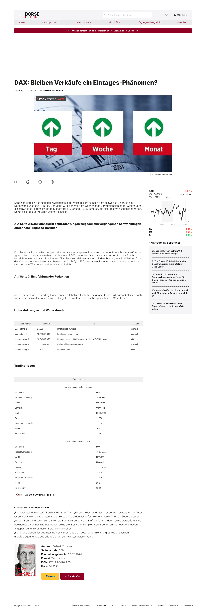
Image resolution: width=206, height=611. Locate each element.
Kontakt (161, 606)
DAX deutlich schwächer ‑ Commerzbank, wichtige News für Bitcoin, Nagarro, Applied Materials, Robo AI (169, 278)
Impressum (174, 606)
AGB (113, 606)
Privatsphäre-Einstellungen (142, 606)
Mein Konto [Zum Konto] (180, 15)
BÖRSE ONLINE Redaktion (41, 495)
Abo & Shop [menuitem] (115, 22)
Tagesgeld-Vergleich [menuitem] (149, 22)
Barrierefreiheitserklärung (81, 606)
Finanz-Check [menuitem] (84, 22)
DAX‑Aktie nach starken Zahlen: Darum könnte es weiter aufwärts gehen (168, 306)
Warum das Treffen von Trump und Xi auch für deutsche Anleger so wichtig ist (170, 293)
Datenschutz (101, 606)
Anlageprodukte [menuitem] (50, 22)
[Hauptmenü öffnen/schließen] (19, 15)
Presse (123, 606)
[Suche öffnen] (127, 15)
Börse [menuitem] (22, 22)
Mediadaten (188, 606)
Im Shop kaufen (72, 576)
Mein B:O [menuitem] (182, 22)
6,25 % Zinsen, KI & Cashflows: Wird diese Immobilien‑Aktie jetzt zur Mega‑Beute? (169, 264)
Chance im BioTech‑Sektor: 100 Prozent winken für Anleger (167, 252)
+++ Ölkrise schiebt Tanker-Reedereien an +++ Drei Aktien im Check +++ (103, 30)
